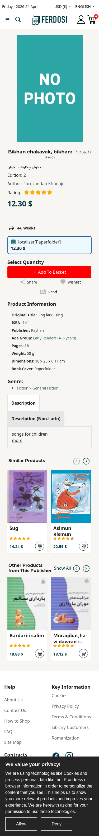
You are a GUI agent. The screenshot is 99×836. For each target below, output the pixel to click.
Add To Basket (49, 272)
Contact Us (15, 710)
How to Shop (17, 721)
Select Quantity (25, 262)
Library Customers (70, 727)
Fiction (22, 388)
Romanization (65, 738)
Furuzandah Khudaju (44, 184)
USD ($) (61, 6)
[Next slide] (86, 460)
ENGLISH (83, 6)
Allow (21, 824)
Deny (57, 824)
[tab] (23, 403)
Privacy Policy (65, 706)
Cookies (60, 695)
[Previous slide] (76, 460)
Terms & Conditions (71, 717)
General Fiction (45, 388)
